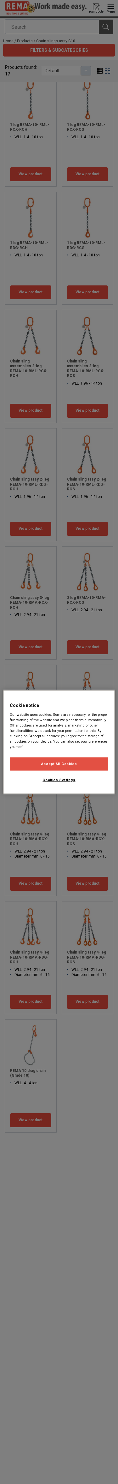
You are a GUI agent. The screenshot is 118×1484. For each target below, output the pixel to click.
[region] (59, 742)
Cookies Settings (58, 780)
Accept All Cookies (59, 764)
